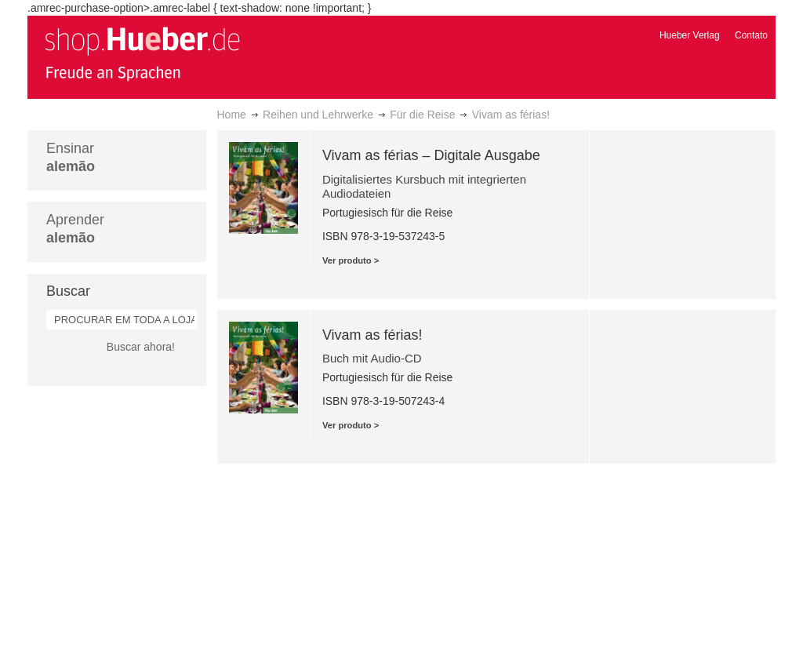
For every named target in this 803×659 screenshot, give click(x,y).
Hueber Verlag (689, 35)
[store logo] (142, 53)
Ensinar (70, 157)
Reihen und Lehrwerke (318, 114)
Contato (751, 35)
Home (231, 114)
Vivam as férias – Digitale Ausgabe (431, 155)
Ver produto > (350, 260)
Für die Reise (422, 114)
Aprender (75, 229)
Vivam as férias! (372, 335)
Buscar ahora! (141, 346)
